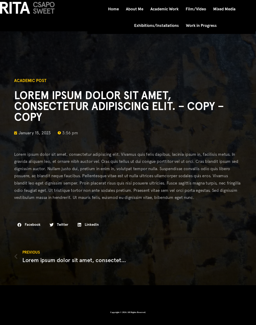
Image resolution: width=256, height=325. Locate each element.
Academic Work (164, 9)
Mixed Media (224, 9)
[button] (29, 224)
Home (113, 9)
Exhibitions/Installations (156, 25)
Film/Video (196, 9)
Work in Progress (201, 25)
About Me (134, 9)
